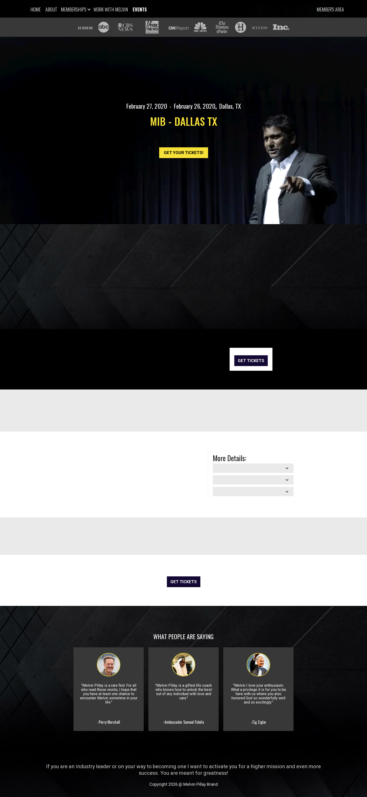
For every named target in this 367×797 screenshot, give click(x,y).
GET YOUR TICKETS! (183, 152)
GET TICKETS (251, 360)
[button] (75, 10)
